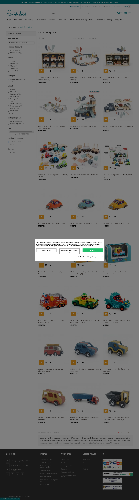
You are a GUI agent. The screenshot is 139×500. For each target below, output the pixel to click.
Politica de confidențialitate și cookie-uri (90, 257)
